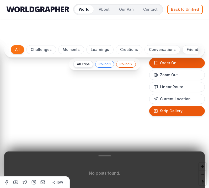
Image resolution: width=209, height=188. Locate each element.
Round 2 (126, 64)
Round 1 (105, 64)
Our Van (126, 9)
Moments (71, 49)
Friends (193, 49)
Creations (129, 49)
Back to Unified (185, 9)
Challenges (41, 49)
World (84, 9)
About (104, 9)
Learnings (100, 49)
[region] (104, 113)
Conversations (162, 49)
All (17, 49)
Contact (150, 9)
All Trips (83, 64)
